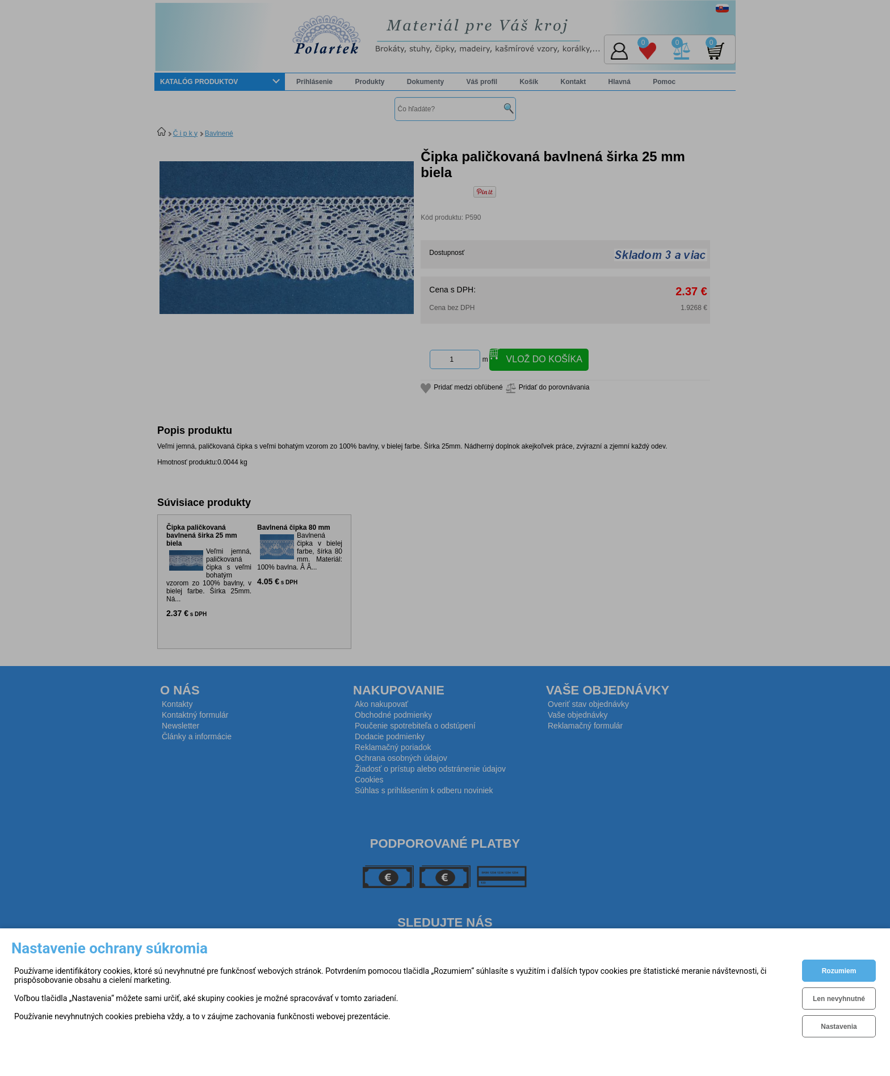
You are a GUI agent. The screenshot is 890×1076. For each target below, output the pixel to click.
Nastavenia (839, 1027)
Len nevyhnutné (839, 999)
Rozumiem (839, 971)
